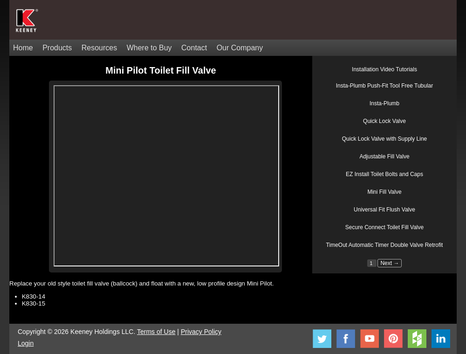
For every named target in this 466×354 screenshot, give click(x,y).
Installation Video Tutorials (384, 69)
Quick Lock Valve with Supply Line (384, 139)
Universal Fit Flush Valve (384, 209)
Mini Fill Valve (384, 192)
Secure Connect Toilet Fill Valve (384, 227)
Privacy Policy (201, 331)
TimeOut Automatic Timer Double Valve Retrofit (384, 245)
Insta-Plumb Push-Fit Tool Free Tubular (384, 85)
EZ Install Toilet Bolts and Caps (384, 174)
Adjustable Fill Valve (384, 156)
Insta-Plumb (384, 103)
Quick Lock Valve (384, 121)
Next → (389, 263)
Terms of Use (156, 331)
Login (26, 343)
